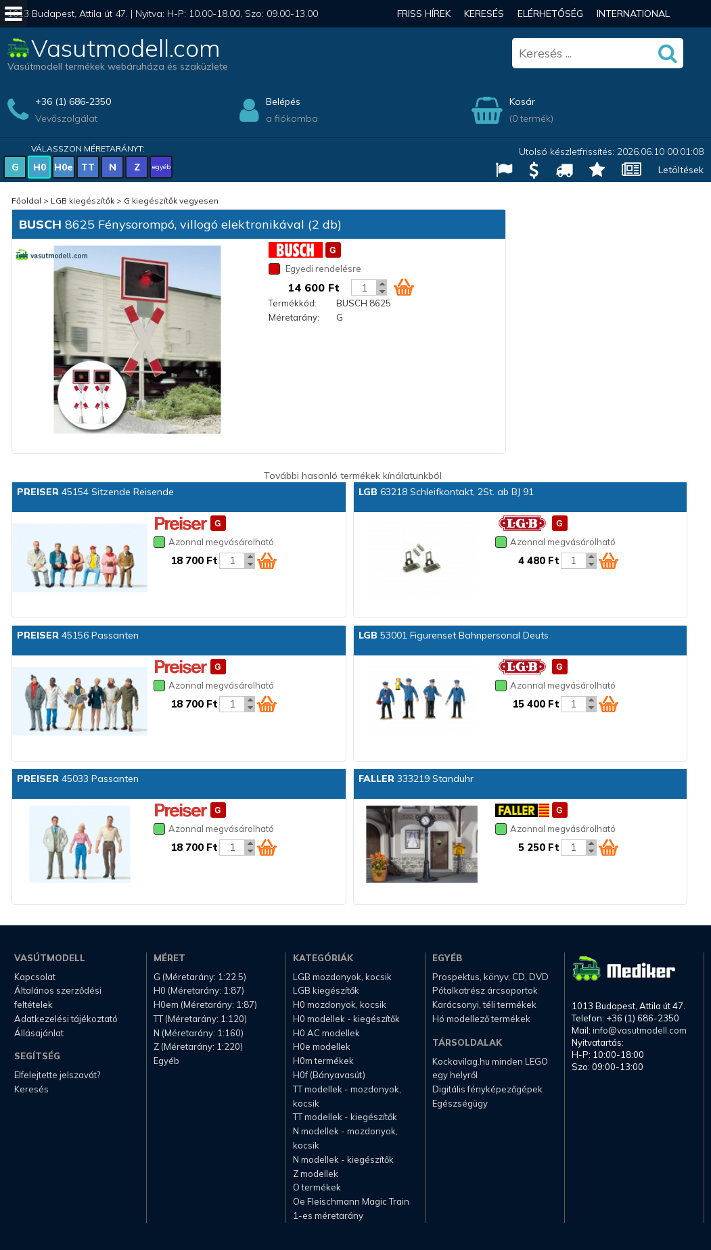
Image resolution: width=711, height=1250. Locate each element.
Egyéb (166, 1060)
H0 (39, 167)
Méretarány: (294, 317)
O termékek (317, 1187)
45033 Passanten (78, 778)
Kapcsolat (34, 976)
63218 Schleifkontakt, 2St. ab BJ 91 (446, 492)
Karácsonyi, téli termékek (484, 1004)
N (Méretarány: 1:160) (199, 1032)
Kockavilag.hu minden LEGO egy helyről (490, 1068)
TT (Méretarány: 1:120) (200, 1018)
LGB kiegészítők (82, 200)
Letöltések (681, 170)
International (633, 13)
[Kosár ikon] (404, 287)
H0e (63, 167)
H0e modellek (321, 1046)
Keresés (484, 13)
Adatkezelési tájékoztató (66, 1018)
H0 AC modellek (326, 1032)
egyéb (161, 166)
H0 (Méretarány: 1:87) (199, 990)
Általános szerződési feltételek (57, 997)
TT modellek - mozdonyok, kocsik (347, 1096)
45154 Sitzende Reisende (95, 492)
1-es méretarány (328, 1215)
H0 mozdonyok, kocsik (339, 1004)
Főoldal (26, 200)
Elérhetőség (550, 13)
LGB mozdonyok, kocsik (342, 976)
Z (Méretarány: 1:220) (198, 1046)
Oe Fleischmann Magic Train (351, 1201)
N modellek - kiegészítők (343, 1159)
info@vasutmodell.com (640, 1030)
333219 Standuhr (416, 778)
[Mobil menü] (13, 13)
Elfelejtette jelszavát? (57, 1074)
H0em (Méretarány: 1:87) (205, 1004)
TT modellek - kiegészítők (345, 1116)
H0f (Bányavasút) (329, 1074)
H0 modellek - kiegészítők (346, 1018)
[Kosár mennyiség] (364, 287)
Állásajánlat (39, 1032)
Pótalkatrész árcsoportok (485, 990)
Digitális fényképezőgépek (487, 1089)
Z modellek (315, 1173)
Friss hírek (424, 13)
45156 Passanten (78, 635)
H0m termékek (323, 1060)
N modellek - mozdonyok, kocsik (345, 1138)
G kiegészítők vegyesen (171, 200)
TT (88, 167)
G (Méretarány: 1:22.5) (200, 976)
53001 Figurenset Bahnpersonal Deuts (454, 635)
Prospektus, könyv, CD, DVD (490, 976)
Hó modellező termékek (481, 1018)
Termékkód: (293, 303)
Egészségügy (460, 1103)
